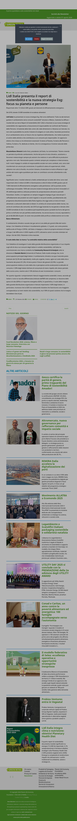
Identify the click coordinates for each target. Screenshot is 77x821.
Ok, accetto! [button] (29, 39)
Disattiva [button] (36, 39)
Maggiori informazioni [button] (47, 39)
